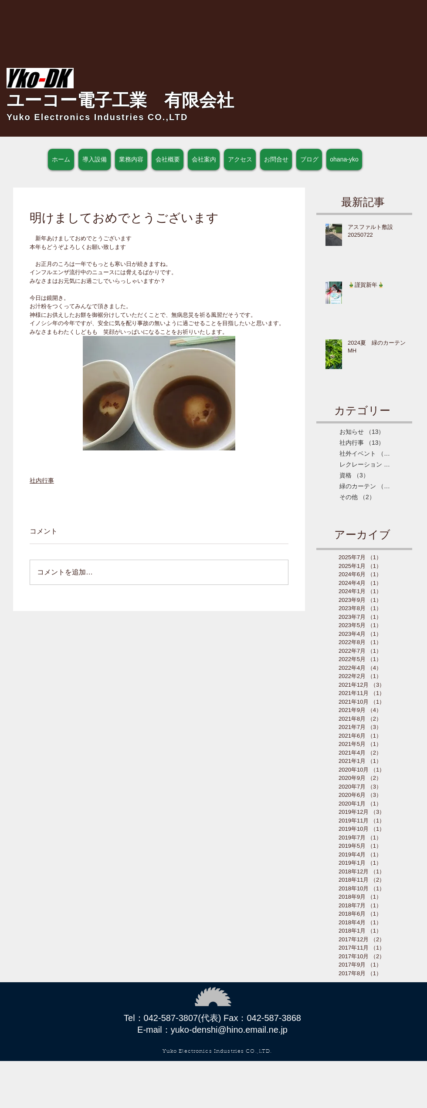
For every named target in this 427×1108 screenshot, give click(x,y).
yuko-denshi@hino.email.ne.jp (229, 1029)
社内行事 (42, 480)
